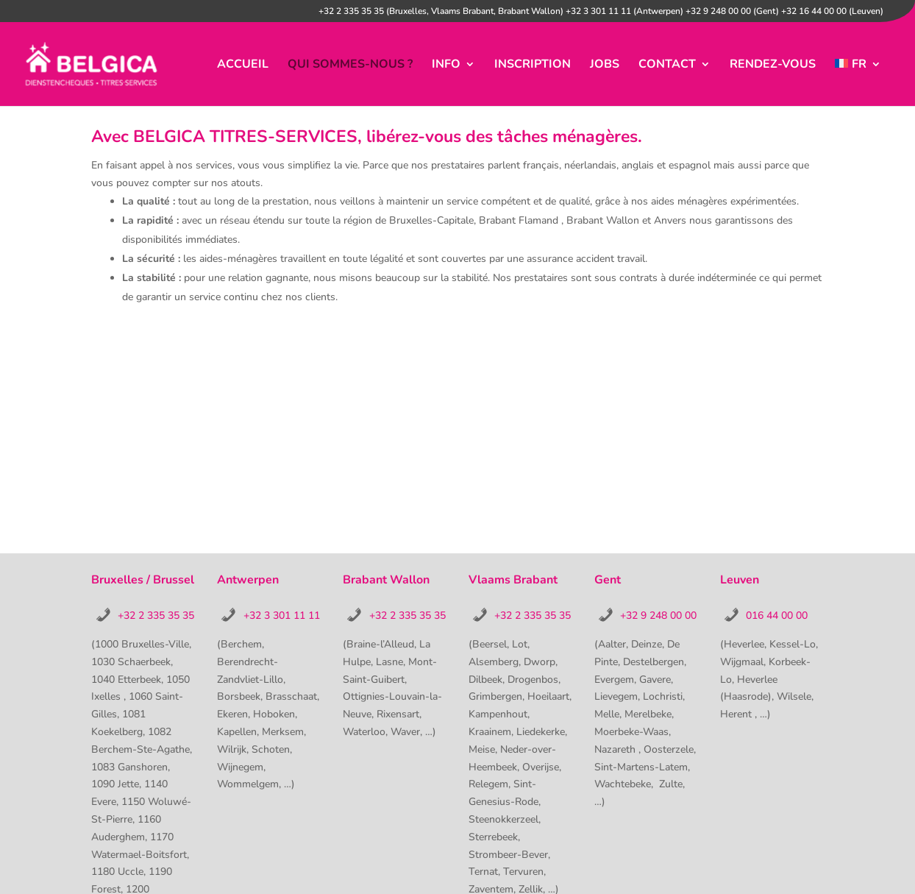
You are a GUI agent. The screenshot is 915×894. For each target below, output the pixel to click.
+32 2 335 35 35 (156, 615)
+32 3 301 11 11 (281, 615)
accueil (242, 65)
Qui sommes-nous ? (350, 65)
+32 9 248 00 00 (658, 615)
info (446, 65)
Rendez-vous (773, 65)
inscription (532, 65)
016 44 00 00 (777, 615)
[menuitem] (858, 82)
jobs (604, 65)
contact (667, 65)
